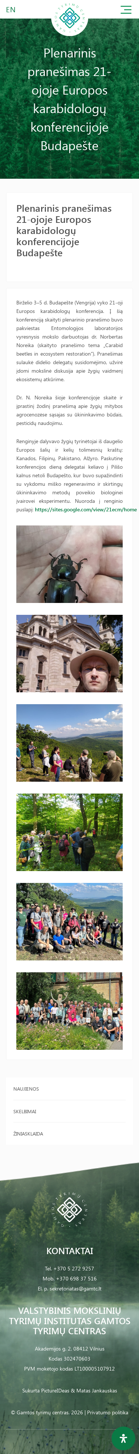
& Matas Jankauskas (94, 1390)
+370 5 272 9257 (73, 1268)
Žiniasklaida (28, 1133)
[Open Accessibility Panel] (123, 1438)
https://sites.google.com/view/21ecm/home (86, 509)
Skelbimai (24, 1111)
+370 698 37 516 (76, 1278)
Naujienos (26, 1088)
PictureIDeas (55, 1390)
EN (11, 9)
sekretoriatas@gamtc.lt (76, 1288)
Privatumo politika (107, 1412)
